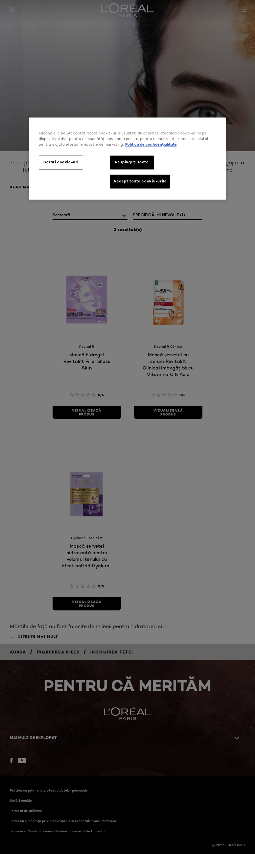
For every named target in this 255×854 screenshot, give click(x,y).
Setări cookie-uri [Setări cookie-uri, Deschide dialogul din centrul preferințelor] (61, 162)
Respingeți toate (132, 162)
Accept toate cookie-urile (140, 181)
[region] (127, 158)
